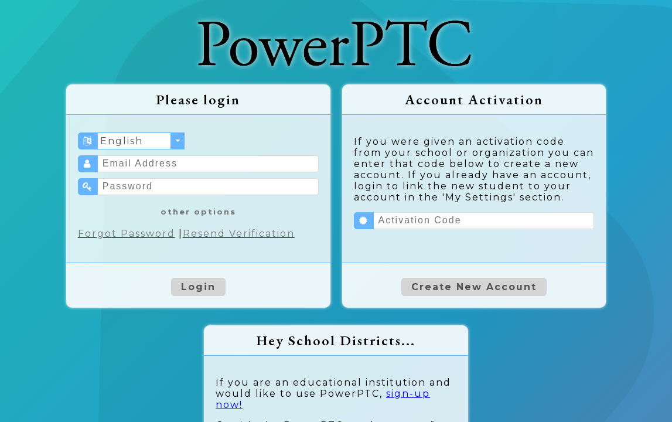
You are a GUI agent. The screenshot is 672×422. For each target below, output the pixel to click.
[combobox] (141, 140)
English (121, 141)
